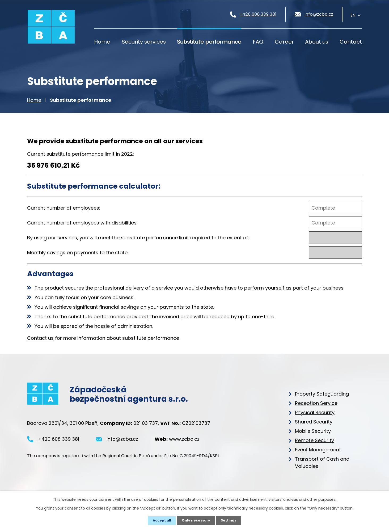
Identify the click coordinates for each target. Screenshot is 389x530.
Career (284, 41)
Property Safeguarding (322, 394)
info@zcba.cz (122, 442)
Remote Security (314, 440)
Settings (229, 520)
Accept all (161, 520)
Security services (144, 41)
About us (316, 41)
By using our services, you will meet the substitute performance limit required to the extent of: (138, 237)
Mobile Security (313, 431)
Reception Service (316, 403)
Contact (351, 41)
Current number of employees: (63, 208)
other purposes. (321, 499)
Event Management (318, 449)
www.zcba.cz (184, 442)
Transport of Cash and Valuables (322, 462)
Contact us (40, 338)
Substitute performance (209, 41)
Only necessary (195, 520)
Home (102, 41)
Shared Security (313, 421)
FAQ (258, 41)
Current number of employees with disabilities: (82, 222)
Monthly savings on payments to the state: (78, 252)
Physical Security (315, 412)
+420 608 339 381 (58, 442)
